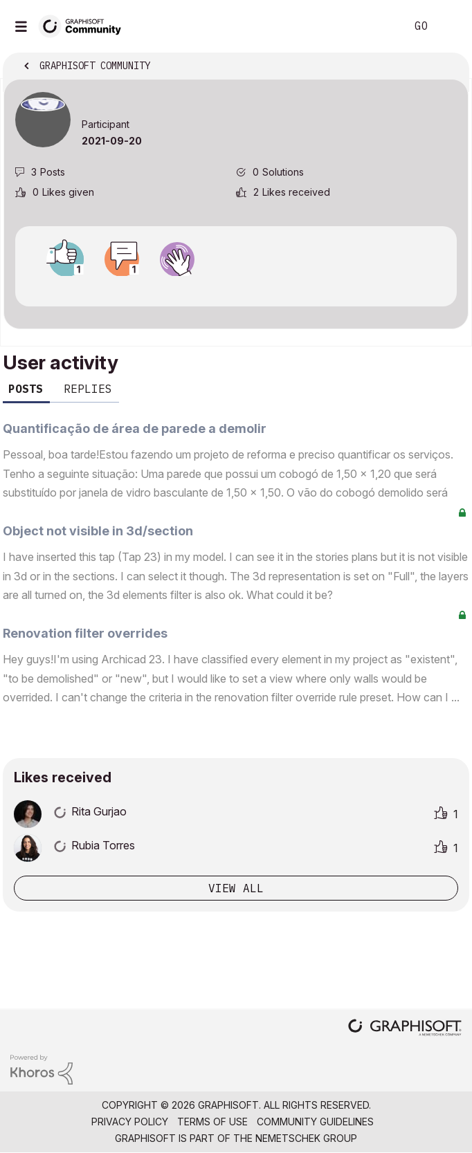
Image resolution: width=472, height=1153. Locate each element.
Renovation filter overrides (85, 633)
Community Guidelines (315, 1121)
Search (374, 26)
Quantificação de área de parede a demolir (134, 428)
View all (236, 888)
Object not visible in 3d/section (98, 531)
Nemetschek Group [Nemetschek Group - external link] (306, 1138)
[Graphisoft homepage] (405, 1029)
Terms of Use (212, 1121)
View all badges (236, 288)
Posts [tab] (25, 389)
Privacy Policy (129, 1121)
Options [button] (449, 67)
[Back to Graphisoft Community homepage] (84, 25)
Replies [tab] (88, 389)
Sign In (450, 26)
